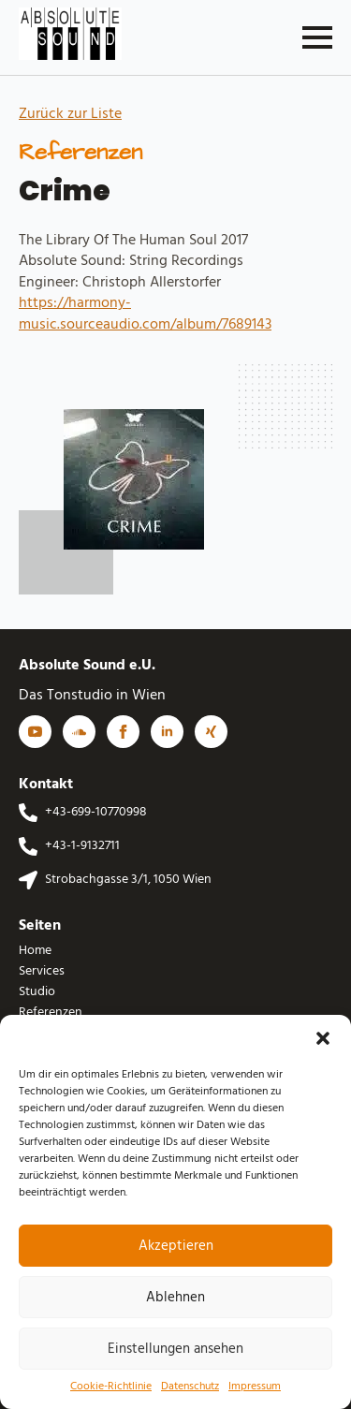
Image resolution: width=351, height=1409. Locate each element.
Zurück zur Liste (70, 114)
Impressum (254, 1387)
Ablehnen (175, 1297)
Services (42, 971)
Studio (37, 992)
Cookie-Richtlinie (111, 1387)
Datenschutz (190, 1387)
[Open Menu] (317, 37)
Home (35, 951)
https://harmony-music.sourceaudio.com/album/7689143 (145, 313)
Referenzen (50, 1013)
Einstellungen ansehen (175, 1349)
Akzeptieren (176, 1246)
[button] (323, 1038)
